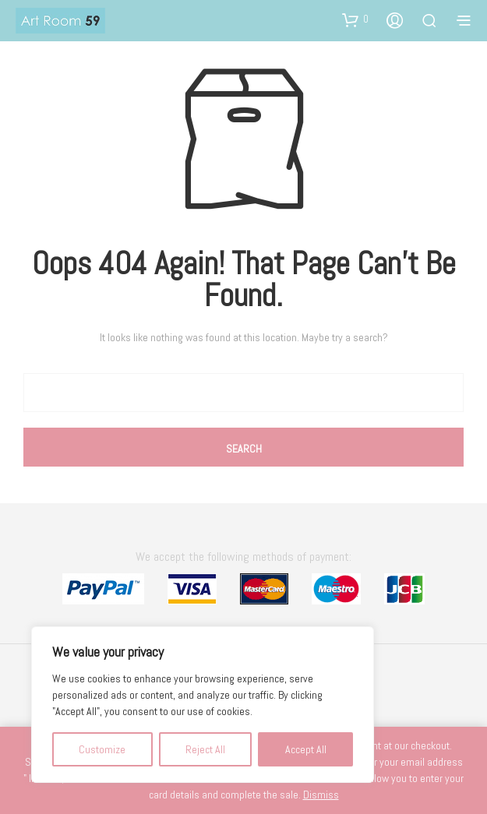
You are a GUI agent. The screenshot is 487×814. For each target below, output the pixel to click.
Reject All (205, 749)
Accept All (305, 749)
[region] (202, 704)
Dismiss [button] (321, 795)
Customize (102, 749)
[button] (355, 19)
